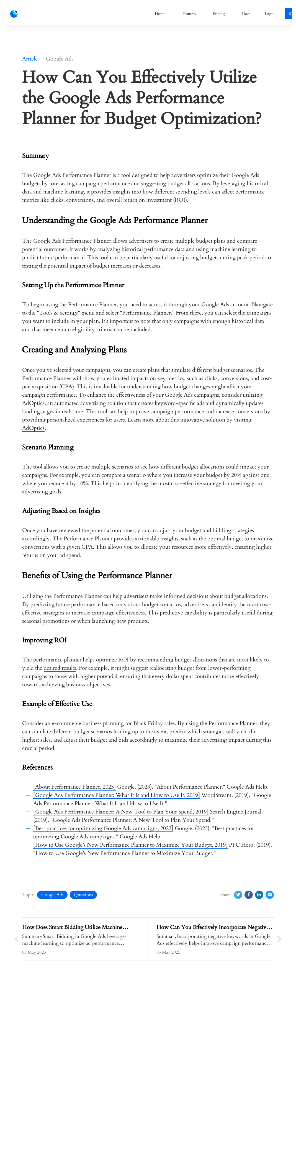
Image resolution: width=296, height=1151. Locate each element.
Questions (83, 895)
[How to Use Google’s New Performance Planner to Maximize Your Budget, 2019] (130, 845)
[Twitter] (238, 895)
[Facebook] (248, 895)
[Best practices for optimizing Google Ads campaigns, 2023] (103, 828)
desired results (60, 668)
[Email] (270, 895)
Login (270, 13)
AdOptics (33, 428)
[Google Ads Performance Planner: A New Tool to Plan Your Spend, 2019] (121, 811)
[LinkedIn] (259, 895)
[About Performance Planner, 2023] (74, 787)
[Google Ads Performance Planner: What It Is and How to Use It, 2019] (116, 795)
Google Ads (52, 895)
